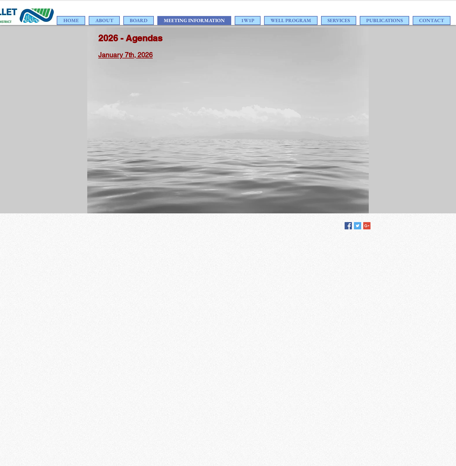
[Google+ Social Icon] (366, 225)
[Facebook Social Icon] (348, 225)
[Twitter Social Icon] (357, 225)
